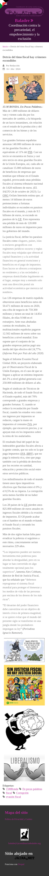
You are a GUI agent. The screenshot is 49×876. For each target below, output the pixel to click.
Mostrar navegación (4, 4)
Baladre (22, 20)
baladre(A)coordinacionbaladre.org (24, 843)
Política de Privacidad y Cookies (18, 819)
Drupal (21, 864)
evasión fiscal (13, 796)
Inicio (5, 46)
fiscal (9, 792)
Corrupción (22, 792)
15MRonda (12, 788)
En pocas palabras (32, 788)
